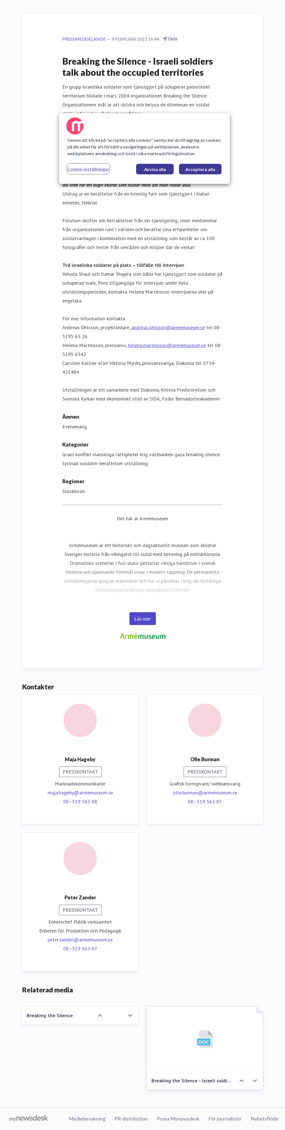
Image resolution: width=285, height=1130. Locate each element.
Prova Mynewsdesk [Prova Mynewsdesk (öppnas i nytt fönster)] (178, 1119)
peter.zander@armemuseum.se (80, 939)
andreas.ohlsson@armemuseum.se (168, 327)
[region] (144, 148)
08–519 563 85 (205, 801)
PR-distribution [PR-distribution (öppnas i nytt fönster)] (131, 1119)
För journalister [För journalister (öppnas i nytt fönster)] (225, 1119)
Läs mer (142, 619)
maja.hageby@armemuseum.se (80, 792)
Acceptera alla (200, 169)
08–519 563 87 (80, 948)
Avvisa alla (155, 169)
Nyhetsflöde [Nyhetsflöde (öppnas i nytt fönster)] (264, 1119)
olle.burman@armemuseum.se (205, 792)
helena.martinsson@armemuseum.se (167, 345)
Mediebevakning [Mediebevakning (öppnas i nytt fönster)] (87, 1119)
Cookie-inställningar (88, 169)
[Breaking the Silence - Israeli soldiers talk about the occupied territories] (205, 1039)
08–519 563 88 (80, 801)
